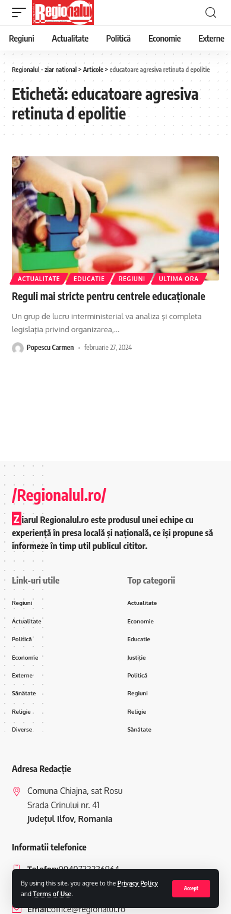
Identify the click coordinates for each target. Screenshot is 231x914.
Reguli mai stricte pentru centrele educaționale (108, 295)
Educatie (89, 278)
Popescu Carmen (50, 347)
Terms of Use (52, 893)
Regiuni (132, 278)
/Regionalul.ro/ (59, 495)
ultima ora (179, 278)
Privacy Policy (138, 883)
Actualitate (39, 278)
